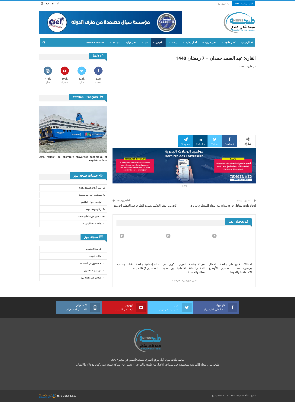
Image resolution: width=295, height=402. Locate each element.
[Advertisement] (184, 102)
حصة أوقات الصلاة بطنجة (92, 187)
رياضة (174, 42)
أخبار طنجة (229, 42)
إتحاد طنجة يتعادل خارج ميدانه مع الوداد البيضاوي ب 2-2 (223, 205)
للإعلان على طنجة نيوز (91, 277)
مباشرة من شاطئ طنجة (91, 216)
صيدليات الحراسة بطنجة (92, 195)
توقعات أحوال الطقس (91, 202)
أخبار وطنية (191, 42)
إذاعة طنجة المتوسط (91, 223)
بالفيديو (159, 42)
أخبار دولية (131, 42)
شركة (51, 396)
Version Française (95, 42)
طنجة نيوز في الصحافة (90, 263)
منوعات (116, 42)
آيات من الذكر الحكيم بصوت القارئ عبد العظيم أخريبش (145, 205)
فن (146, 42)
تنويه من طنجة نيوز (92, 270)
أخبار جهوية (210, 42)
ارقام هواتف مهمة (95, 209)
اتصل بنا (223, 3)
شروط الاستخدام (93, 249)
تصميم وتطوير (69, 396)
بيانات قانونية (95, 256)
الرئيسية (247, 42)
